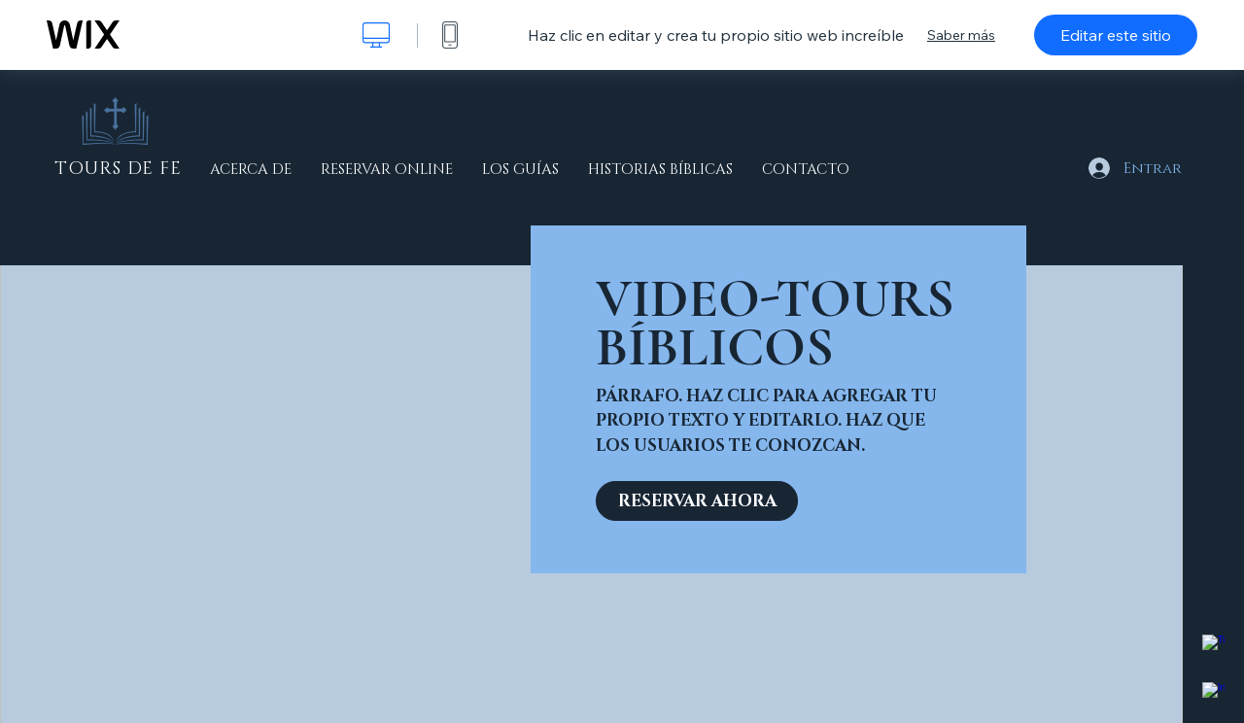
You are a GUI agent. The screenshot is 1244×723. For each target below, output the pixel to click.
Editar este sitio (1115, 35)
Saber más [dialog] (961, 35)
